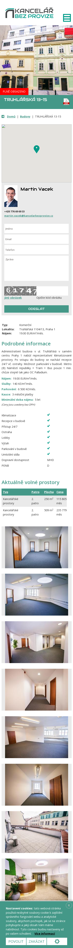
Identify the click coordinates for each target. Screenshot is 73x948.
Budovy (25, 116)
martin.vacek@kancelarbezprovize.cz (28, 215)
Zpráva (36, 268)
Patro (36, 492)
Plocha (49, 492)
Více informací (44, 933)
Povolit (16, 941)
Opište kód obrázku (49, 297)
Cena (59, 492)
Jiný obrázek (13, 297)
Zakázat (37, 941)
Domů (11, 116)
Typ (5, 492)
